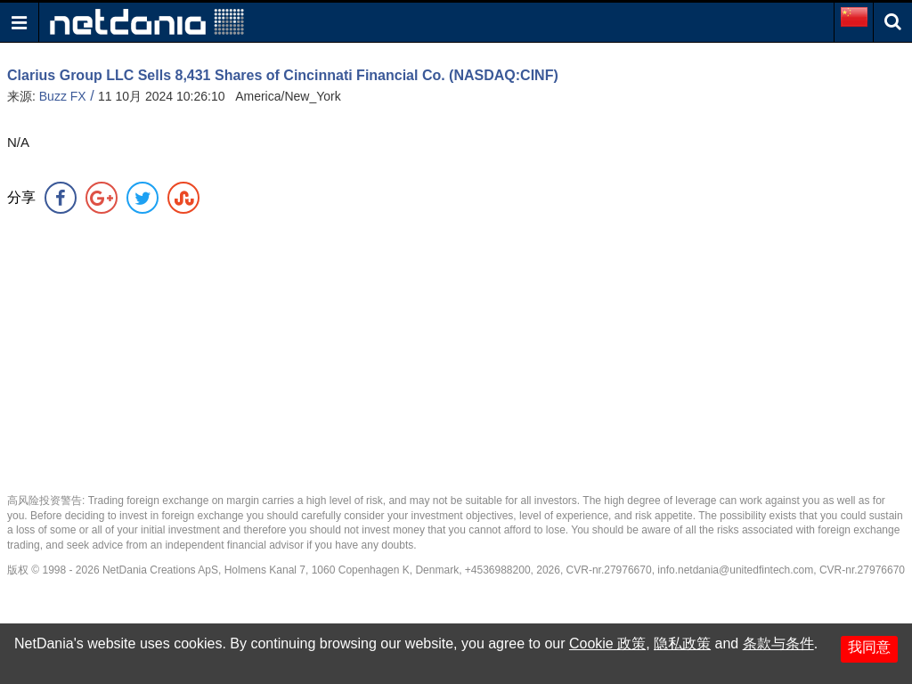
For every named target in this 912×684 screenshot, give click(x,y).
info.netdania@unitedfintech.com (735, 570)
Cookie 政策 (607, 643)
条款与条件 (778, 643)
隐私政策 (682, 643)
